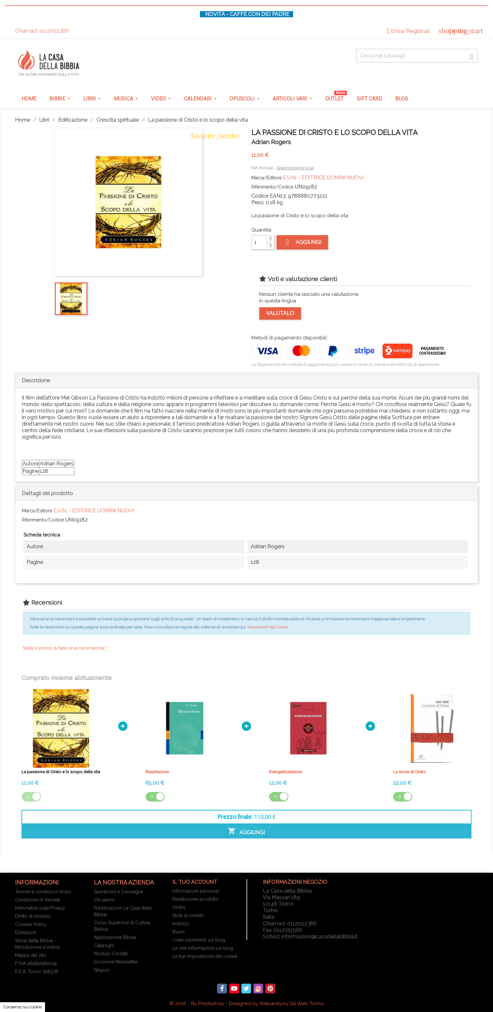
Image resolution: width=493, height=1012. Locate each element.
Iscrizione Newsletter (116, 961)
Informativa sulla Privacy (40, 908)
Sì (28, 796)
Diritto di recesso (33, 916)
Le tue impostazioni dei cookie (204, 956)
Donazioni (25, 932)
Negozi (101, 970)
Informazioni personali (195, 891)
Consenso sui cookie (22, 1006)
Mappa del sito (30, 955)
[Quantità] (259, 242)
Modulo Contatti (111, 953)
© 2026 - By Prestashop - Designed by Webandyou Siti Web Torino (247, 1003)
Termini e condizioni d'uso (43, 891)
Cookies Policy (31, 924)
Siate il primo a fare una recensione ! (65, 648)
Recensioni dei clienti (267, 627)
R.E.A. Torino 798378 (36, 971)
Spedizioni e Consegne (118, 891)
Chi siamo (104, 899)
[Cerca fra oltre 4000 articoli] (417, 56)
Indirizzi (180, 923)
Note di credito (188, 915)
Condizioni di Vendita (37, 899)
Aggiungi (302, 242)
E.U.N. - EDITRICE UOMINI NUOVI (323, 177)
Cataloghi (104, 945)
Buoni (178, 931)
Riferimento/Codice (272, 186)
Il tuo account (194, 882)
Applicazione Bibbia (115, 937)
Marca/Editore (266, 177)
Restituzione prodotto (195, 899)
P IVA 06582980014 (36, 963)
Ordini (178, 907)
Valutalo (280, 313)
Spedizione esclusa (295, 167)
